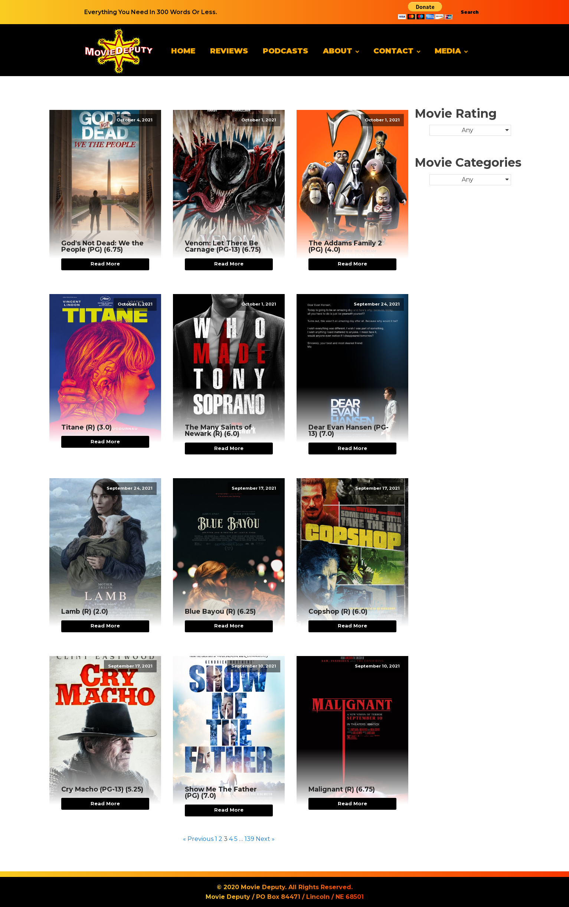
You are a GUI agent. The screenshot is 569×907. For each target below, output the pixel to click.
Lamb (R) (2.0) (84, 611)
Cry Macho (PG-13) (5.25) (102, 789)
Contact (393, 50)
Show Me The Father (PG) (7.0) (221, 792)
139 (249, 838)
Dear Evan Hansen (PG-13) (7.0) (348, 430)
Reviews (229, 50)
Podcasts (285, 50)
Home (183, 50)
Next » (265, 838)
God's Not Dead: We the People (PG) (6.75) (102, 246)
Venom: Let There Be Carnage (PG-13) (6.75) (223, 246)
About (337, 50)
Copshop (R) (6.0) (337, 611)
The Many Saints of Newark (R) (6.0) (218, 430)
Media (448, 50)
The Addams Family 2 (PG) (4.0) (345, 246)
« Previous (198, 838)
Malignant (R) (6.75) (341, 789)
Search (470, 12)
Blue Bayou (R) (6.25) (220, 611)
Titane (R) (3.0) (86, 427)
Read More (105, 264)
